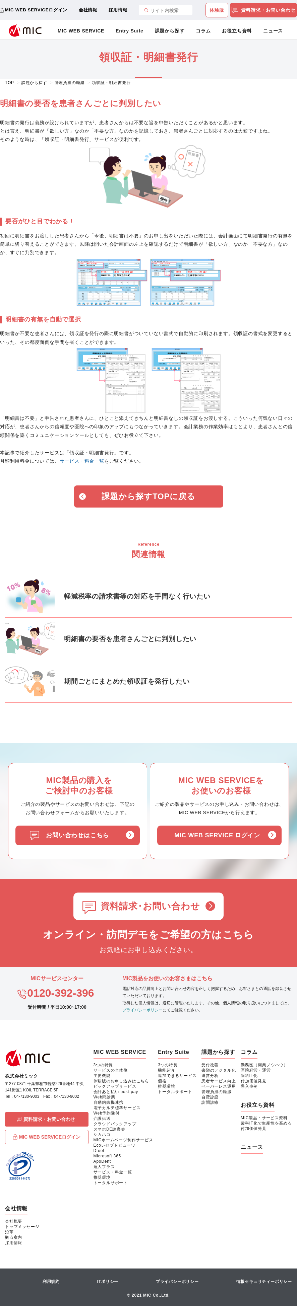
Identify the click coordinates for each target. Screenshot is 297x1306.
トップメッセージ (22, 1226)
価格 (162, 1081)
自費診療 (210, 1097)
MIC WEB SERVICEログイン (36, 9)
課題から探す (170, 30)
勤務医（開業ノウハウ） (264, 1065)
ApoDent (102, 1161)
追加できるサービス (177, 1075)
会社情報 (88, 9)
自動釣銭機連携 (109, 1102)
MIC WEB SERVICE (81, 30)
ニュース (273, 30)
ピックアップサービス (115, 1086)
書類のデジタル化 (218, 1070)
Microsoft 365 (107, 1156)
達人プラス (104, 1166)
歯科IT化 (249, 1075)
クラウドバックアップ (115, 1124)
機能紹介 (166, 1070)
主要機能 (102, 1075)
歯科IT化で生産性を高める (266, 1123)
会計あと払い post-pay (116, 1091)
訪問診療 (210, 1102)
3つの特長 (103, 1065)
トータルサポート (111, 1182)
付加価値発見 (253, 1081)
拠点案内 (13, 1237)
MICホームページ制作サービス (123, 1140)
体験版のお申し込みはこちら (121, 1081)
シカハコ (102, 1134)
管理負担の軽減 (216, 1091)
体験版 (217, 10)
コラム (203, 30)
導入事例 (249, 1086)
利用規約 (51, 1281)
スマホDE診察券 (109, 1129)
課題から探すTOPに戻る (148, 496)
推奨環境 (102, 1177)
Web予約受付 (107, 1113)
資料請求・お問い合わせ (264, 10)
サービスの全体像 (111, 1070)
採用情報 (118, 9)
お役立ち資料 (237, 30)
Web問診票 (104, 1097)
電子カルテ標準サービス (117, 1107)
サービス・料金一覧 (82, 461)
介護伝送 (102, 1118)
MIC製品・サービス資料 (264, 1118)
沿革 (9, 1232)
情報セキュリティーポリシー (264, 1281)
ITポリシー (107, 1281)
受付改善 (210, 1065)
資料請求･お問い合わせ (150, 906)
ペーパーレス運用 (218, 1086)
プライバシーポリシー (142, 1010)
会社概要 (13, 1221)
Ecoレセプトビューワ (114, 1145)
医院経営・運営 (256, 1070)
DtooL (100, 1150)
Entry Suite (129, 30)
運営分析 (210, 1075)
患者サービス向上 (218, 1081)
